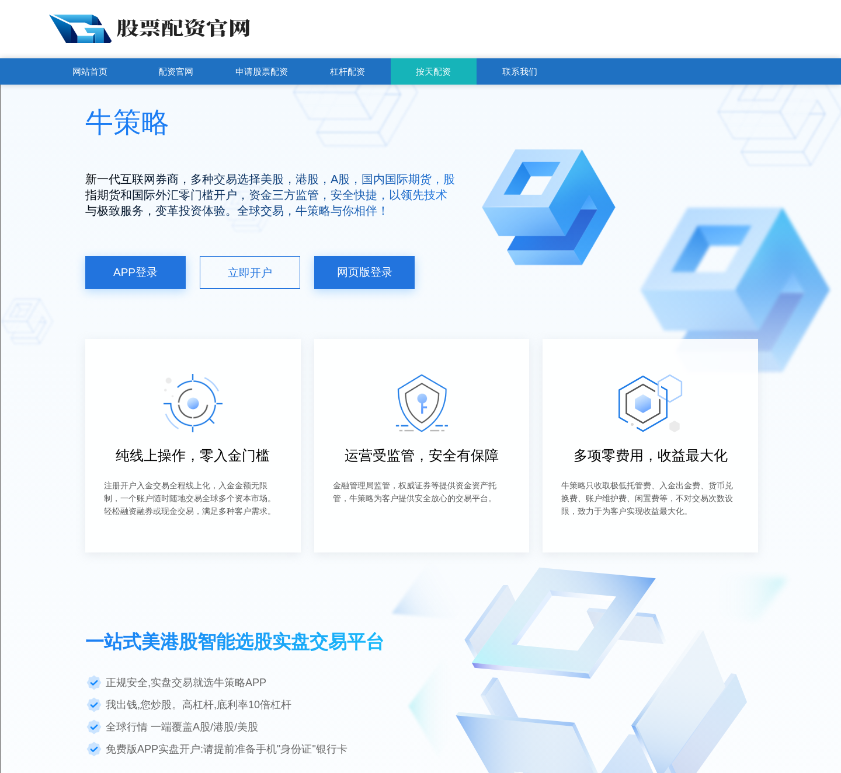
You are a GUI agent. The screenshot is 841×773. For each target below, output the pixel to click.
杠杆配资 (347, 71)
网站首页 (89, 71)
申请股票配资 (261, 71)
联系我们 (519, 71)
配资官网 (175, 71)
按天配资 (433, 71)
